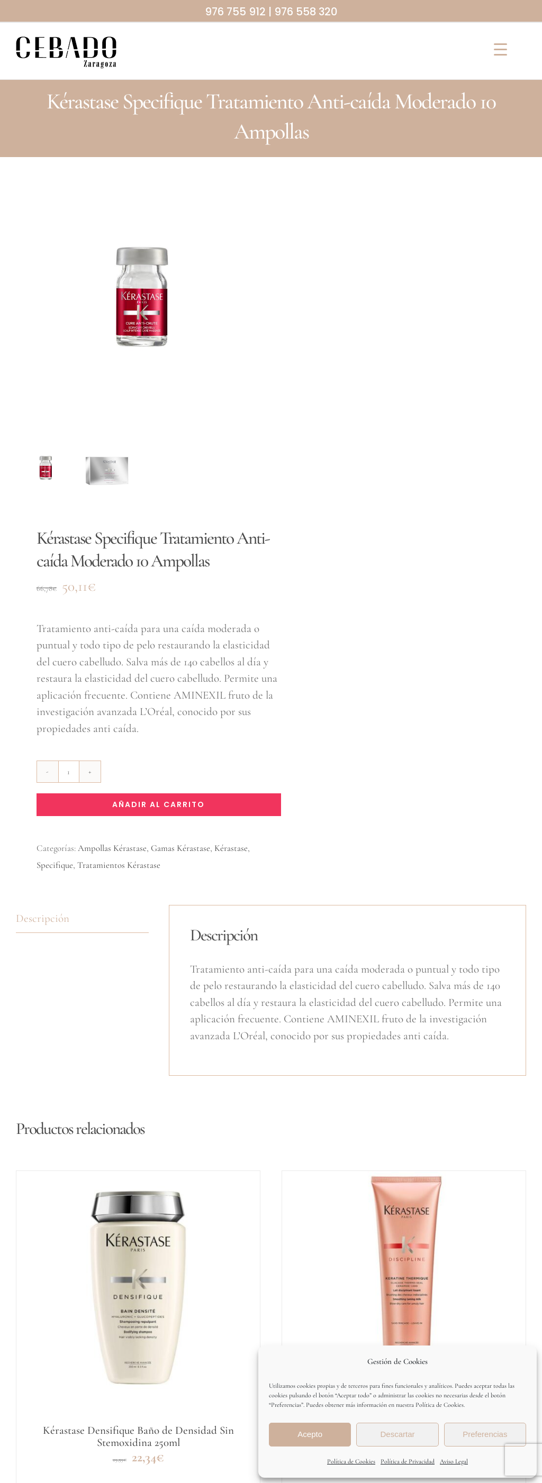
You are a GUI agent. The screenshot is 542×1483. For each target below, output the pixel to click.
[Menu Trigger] (500, 48)
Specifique (55, 865)
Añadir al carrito (158, 804)
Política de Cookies (351, 1461)
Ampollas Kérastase (112, 848)
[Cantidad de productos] (68, 771)
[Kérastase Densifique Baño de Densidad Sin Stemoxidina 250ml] (138, 1292)
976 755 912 (235, 11)
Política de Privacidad (408, 1461)
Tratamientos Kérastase (118, 865)
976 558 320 (305, 11)
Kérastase (231, 848)
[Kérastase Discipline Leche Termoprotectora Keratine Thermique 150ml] (404, 1292)
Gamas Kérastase (180, 848)
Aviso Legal (454, 1461)
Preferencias (485, 1434)
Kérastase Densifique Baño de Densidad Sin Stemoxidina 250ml (138, 1436)
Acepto (309, 1434)
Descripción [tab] (42, 918)
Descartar (397, 1434)
